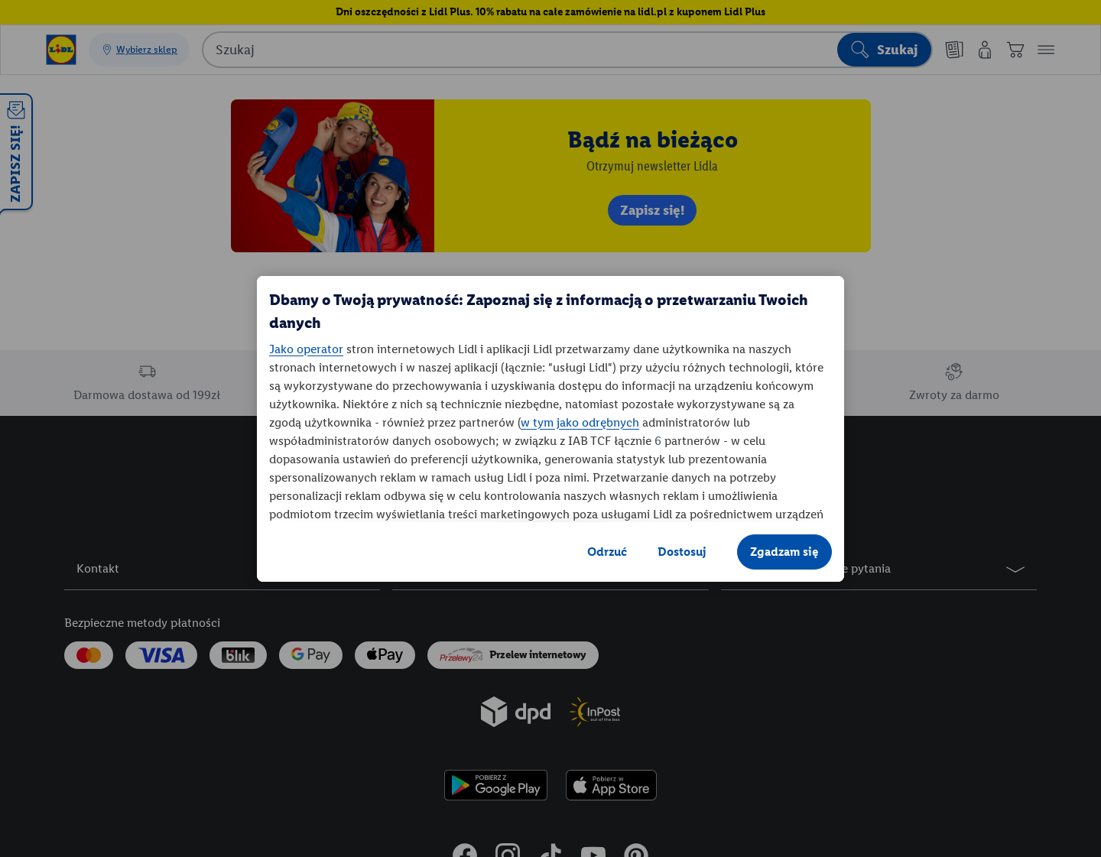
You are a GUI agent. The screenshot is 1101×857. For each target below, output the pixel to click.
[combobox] (567, 49)
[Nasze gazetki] (954, 50)
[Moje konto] (985, 50)
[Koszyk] (1015, 50)
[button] (1046, 50)
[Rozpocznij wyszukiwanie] (884, 50)
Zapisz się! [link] (652, 210)
